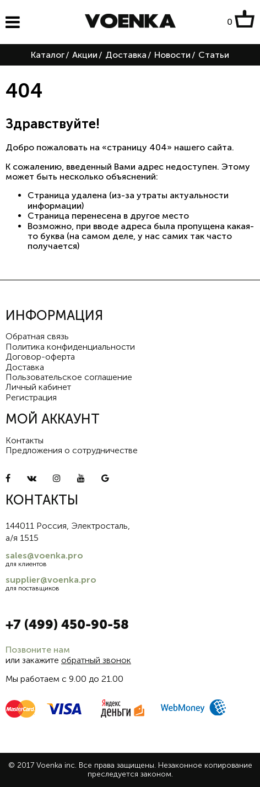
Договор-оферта (40, 356)
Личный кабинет (38, 387)
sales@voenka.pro (44, 555)
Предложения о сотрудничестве (72, 450)
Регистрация (31, 397)
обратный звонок (96, 660)
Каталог (47, 55)
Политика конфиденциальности (70, 346)
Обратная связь (37, 336)
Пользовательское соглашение (69, 377)
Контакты (25, 440)
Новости (172, 55)
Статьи (213, 55)
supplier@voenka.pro (51, 579)
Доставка (126, 55)
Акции (85, 55)
